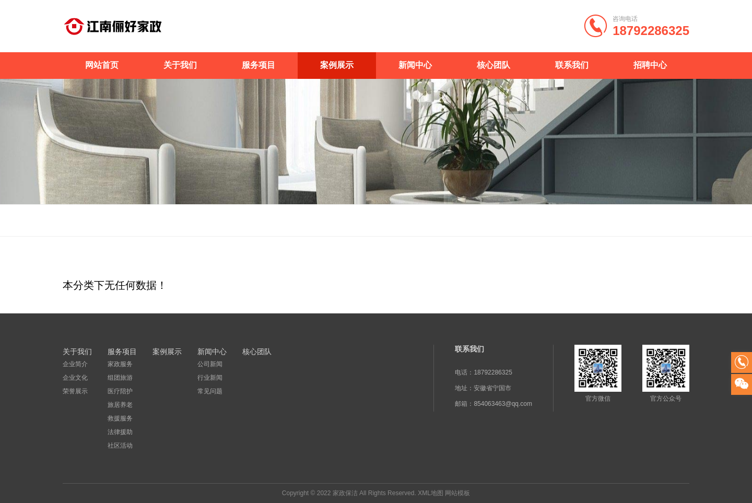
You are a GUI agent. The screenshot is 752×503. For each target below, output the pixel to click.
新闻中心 (415, 65)
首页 (669, 220)
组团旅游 (120, 377)
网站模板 (457, 493)
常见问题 (209, 391)
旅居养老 (120, 404)
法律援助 (120, 432)
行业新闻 (209, 377)
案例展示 (337, 65)
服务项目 (258, 65)
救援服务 (120, 418)
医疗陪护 (120, 391)
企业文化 (75, 377)
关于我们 (180, 65)
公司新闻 (209, 364)
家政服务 (120, 364)
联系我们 (572, 65)
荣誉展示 (75, 391)
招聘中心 (650, 65)
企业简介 (75, 364)
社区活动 (120, 445)
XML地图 (430, 493)
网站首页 (102, 65)
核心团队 (493, 65)
